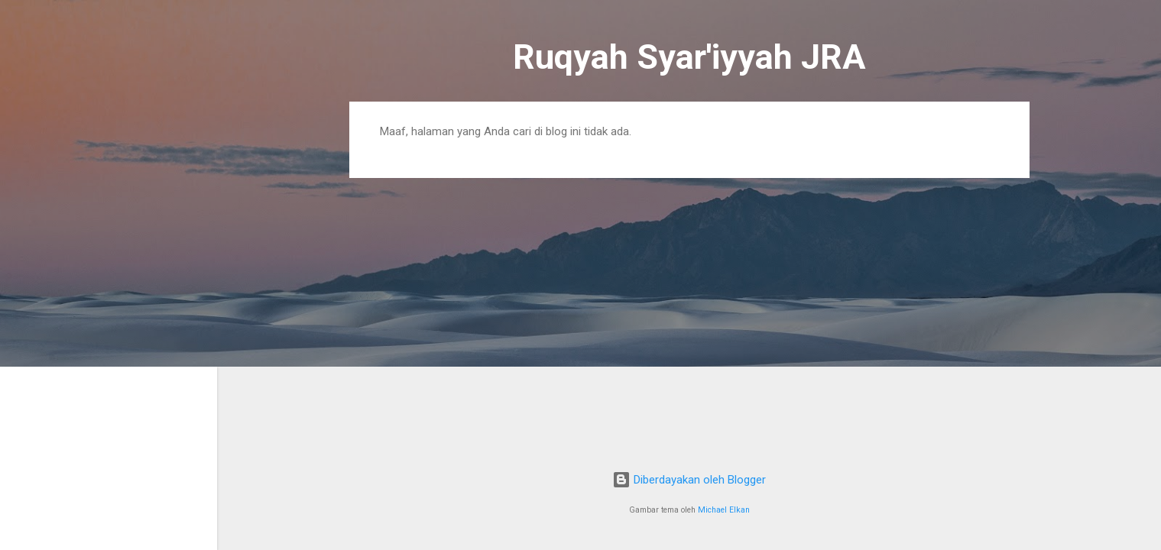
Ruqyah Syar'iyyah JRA (689, 57)
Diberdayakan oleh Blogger (689, 480)
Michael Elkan (724, 510)
